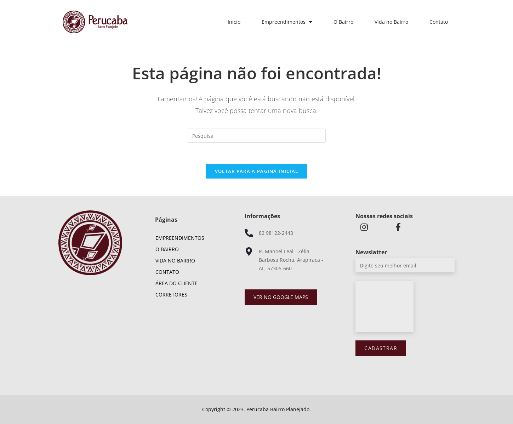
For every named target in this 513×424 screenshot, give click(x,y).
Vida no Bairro (391, 21)
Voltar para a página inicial (256, 171)
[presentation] (384, 306)
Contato (438, 21)
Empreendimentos (287, 22)
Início (234, 21)
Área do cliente (176, 283)
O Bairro (343, 21)
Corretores (171, 294)
